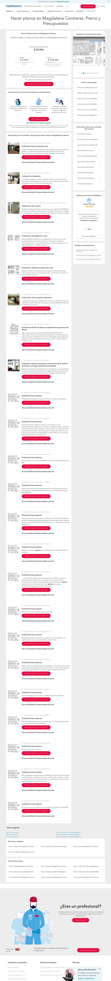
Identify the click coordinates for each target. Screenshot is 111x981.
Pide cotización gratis (38, 119)
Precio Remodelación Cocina (17, 979)
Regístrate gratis (80, 920)
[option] (89, 53)
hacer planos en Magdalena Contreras (88, 255)
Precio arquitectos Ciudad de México (68, 834)
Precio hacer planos (12, 836)
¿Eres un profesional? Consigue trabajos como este (38, 162)
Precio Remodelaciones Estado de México (53, 967)
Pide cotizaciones (88, 6)
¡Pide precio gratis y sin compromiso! (36, 157)
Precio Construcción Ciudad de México (68, 832)
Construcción (69, 11)
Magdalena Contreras (54, 11)
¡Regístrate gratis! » (63, 1)
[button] (80, 73)
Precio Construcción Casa (16, 971)
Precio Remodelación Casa (16, 975)
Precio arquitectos (11, 834)
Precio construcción (23, 11)
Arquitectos (80, 11)
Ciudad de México (38, 11)
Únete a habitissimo (86, 979)
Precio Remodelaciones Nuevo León (51, 975)
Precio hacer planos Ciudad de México (68, 836)
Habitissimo (9, 11)
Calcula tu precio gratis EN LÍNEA (39, 84)
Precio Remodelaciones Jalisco (50, 971)
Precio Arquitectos (13, 967)
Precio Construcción (12, 832)
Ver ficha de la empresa (88, 220)
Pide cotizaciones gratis (88, 950)
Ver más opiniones (89, 236)
